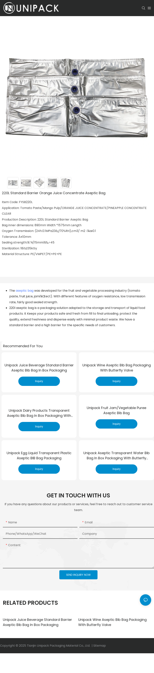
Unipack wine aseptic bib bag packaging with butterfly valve (116, 369)
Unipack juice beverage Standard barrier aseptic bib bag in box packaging (39, 369)
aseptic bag (24, 290)
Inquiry (39, 382)
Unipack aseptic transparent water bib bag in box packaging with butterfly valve (116, 457)
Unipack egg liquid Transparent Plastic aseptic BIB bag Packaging (39, 457)
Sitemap (99, 647)
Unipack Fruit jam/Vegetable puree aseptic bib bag (116, 413)
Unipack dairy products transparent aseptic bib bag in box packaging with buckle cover (39, 413)
